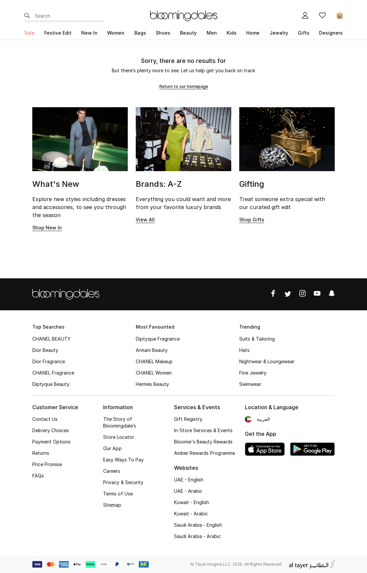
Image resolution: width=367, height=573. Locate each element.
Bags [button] (140, 33)
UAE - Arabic (188, 491)
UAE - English (188, 479)
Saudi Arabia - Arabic (197, 536)
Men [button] (212, 33)
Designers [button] (331, 33)
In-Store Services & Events (203, 430)
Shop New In (47, 227)
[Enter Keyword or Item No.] (69, 16)
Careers (111, 471)
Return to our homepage (183, 86)
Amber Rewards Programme (204, 453)
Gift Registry (188, 419)
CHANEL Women (154, 373)
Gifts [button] (303, 33)
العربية (263, 419)
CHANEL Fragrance (53, 373)
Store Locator (118, 437)
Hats (244, 350)
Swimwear (250, 384)
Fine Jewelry (253, 373)
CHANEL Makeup (154, 361)
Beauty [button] (188, 33)
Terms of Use (118, 493)
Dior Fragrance (48, 361)
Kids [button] (232, 33)
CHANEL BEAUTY (51, 339)
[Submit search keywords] (27, 16)
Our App (112, 448)
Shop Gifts (251, 219)
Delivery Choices (50, 430)
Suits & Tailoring (257, 339)
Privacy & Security (123, 482)
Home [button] (253, 33)
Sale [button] (29, 33)
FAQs (38, 475)
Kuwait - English (191, 502)
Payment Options (51, 441)
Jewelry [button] (279, 33)
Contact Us (45, 419)
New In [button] (89, 33)
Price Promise (47, 464)
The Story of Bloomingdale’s (119, 422)
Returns (40, 453)
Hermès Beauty (152, 384)
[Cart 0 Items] (339, 16)
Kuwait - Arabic (191, 513)
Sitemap (112, 505)
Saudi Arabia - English (198, 525)
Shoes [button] (163, 33)
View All (145, 219)
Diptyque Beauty (51, 384)
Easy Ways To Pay (123, 459)
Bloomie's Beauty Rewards (203, 441)
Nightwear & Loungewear (266, 361)
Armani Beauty (152, 350)
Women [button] (115, 33)
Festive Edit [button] (58, 33)
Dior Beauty (45, 350)
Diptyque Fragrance (158, 339)
